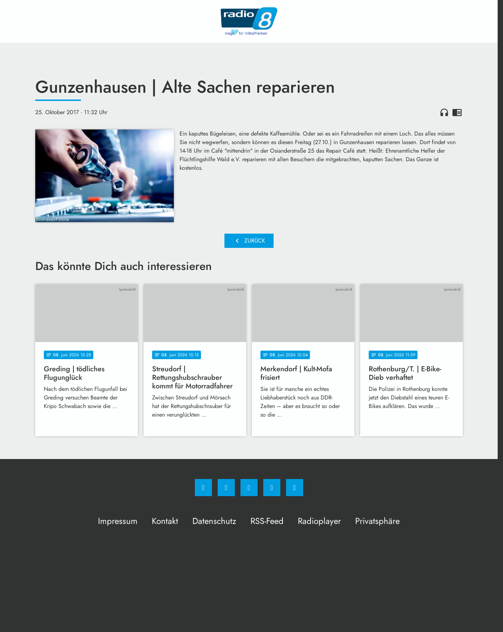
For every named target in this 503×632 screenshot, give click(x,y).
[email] (294, 487)
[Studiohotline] (271, 487)
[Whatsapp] (249, 487)
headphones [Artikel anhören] (444, 112)
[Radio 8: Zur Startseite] (249, 21)
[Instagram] (226, 487)
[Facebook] (203, 487)
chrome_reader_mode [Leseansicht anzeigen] (457, 112)
